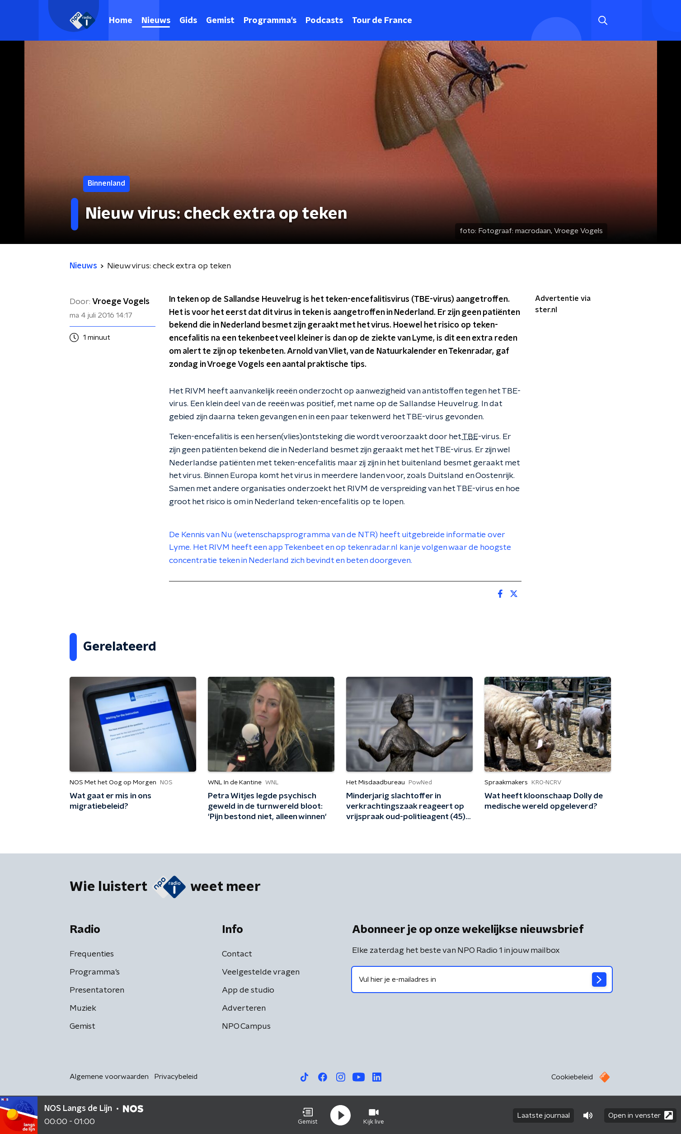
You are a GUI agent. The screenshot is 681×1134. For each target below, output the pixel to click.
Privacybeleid (175, 1076)
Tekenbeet (304, 548)
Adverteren (244, 1008)
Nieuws (155, 21)
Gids (188, 21)
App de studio (248, 990)
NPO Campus (246, 1026)
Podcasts (324, 21)
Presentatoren (97, 990)
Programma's (270, 21)
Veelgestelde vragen (261, 972)
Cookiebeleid (572, 1077)
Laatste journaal (543, 1115)
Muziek (83, 1008)
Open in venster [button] (640, 1115)
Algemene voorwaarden (109, 1076)
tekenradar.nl (373, 548)
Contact (237, 954)
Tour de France (382, 21)
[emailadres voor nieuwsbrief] (482, 979)
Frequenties (92, 954)
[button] (307, 1115)
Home (120, 21)
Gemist (220, 21)
